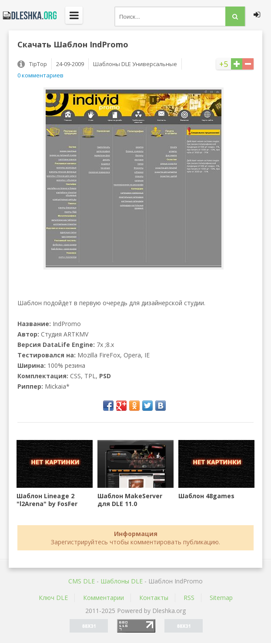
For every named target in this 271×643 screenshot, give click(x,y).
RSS (189, 597)
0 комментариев (40, 75)
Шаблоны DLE (121, 581)
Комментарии (103, 597)
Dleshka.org (28, 15)
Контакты (153, 597)
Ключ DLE (53, 597)
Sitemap (221, 597)
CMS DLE (81, 581)
